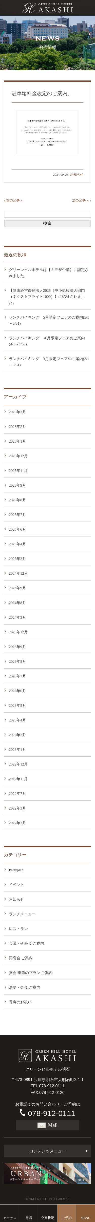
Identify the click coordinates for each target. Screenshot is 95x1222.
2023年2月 (17, 735)
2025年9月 (17, 485)
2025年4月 (17, 544)
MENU (85, 1218)
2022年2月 (17, 823)
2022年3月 (17, 808)
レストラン (18, 929)
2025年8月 (17, 500)
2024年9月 (17, 588)
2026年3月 (17, 412)
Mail (47, 1125)
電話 (28, 1218)
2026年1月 (17, 441)
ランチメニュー (22, 914)
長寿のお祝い (20, 1002)
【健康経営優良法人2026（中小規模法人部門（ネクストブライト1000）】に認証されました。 (47, 296)
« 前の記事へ (13, 200)
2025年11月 (18, 471)
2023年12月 (18, 632)
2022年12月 (18, 764)
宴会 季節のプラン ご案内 (31, 973)
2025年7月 (17, 515)
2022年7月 (17, 794)
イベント (16, 885)
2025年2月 (17, 559)
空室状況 (47, 1218)
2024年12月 (18, 573)
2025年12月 (18, 456)
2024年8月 (17, 603)
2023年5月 (17, 705)
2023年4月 (17, 720)
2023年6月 (17, 691)
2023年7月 (17, 676)
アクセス (9, 1218)
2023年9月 (17, 647)
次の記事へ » (81, 200)
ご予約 (67, 1218)
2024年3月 (17, 617)
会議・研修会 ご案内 (26, 943)
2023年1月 (17, 750)
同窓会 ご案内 (21, 958)
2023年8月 (17, 661)
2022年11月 (18, 779)
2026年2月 (17, 427)
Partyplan (16, 870)
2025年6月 (17, 529)
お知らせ (76, 174)
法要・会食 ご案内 (24, 987)
